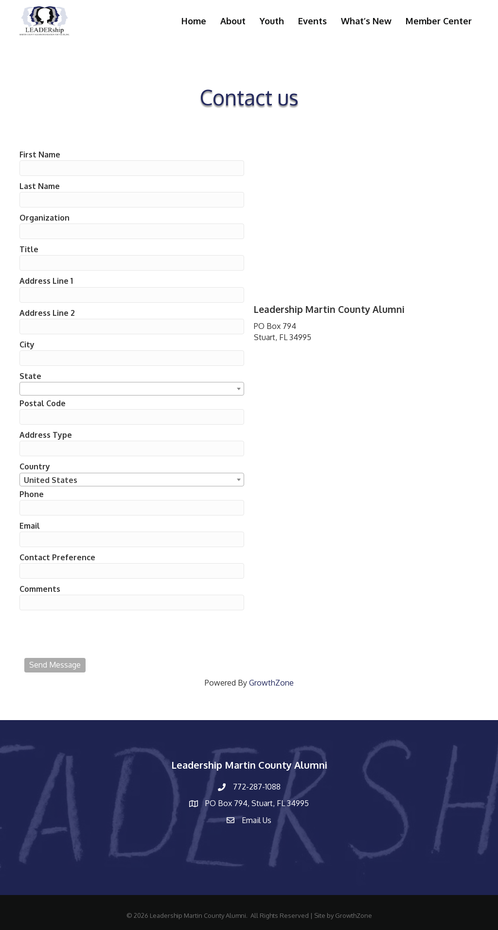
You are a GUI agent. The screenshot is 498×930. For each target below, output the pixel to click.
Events (312, 21)
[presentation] (98, 634)
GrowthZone (271, 683)
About (233, 21)
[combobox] (131, 389)
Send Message (55, 665)
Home (193, 21)
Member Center (439, 21)
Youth (272, 21)
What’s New (366, 21)
